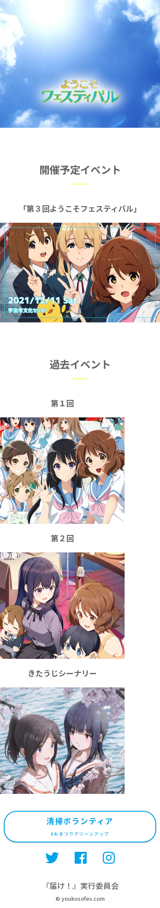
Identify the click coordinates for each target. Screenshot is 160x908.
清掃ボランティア (80, 826)
